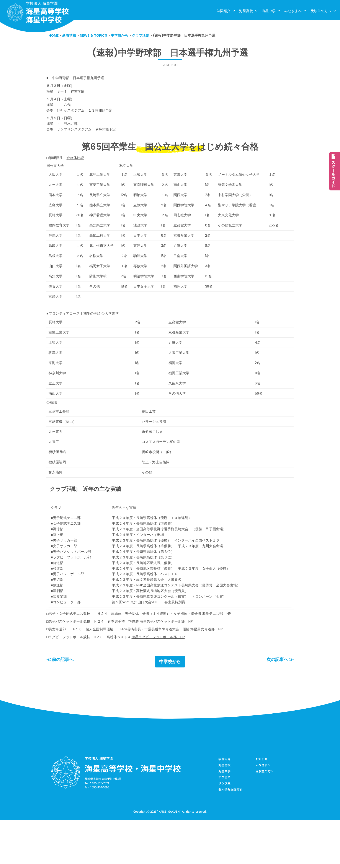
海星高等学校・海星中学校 (133, 811)
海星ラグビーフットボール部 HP (165, 679)
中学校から (170, 704)
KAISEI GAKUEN (169, 855)
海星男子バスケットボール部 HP (175, 662)
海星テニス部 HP (229, 653)
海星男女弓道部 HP (218, 670)
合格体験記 (77, 165)
